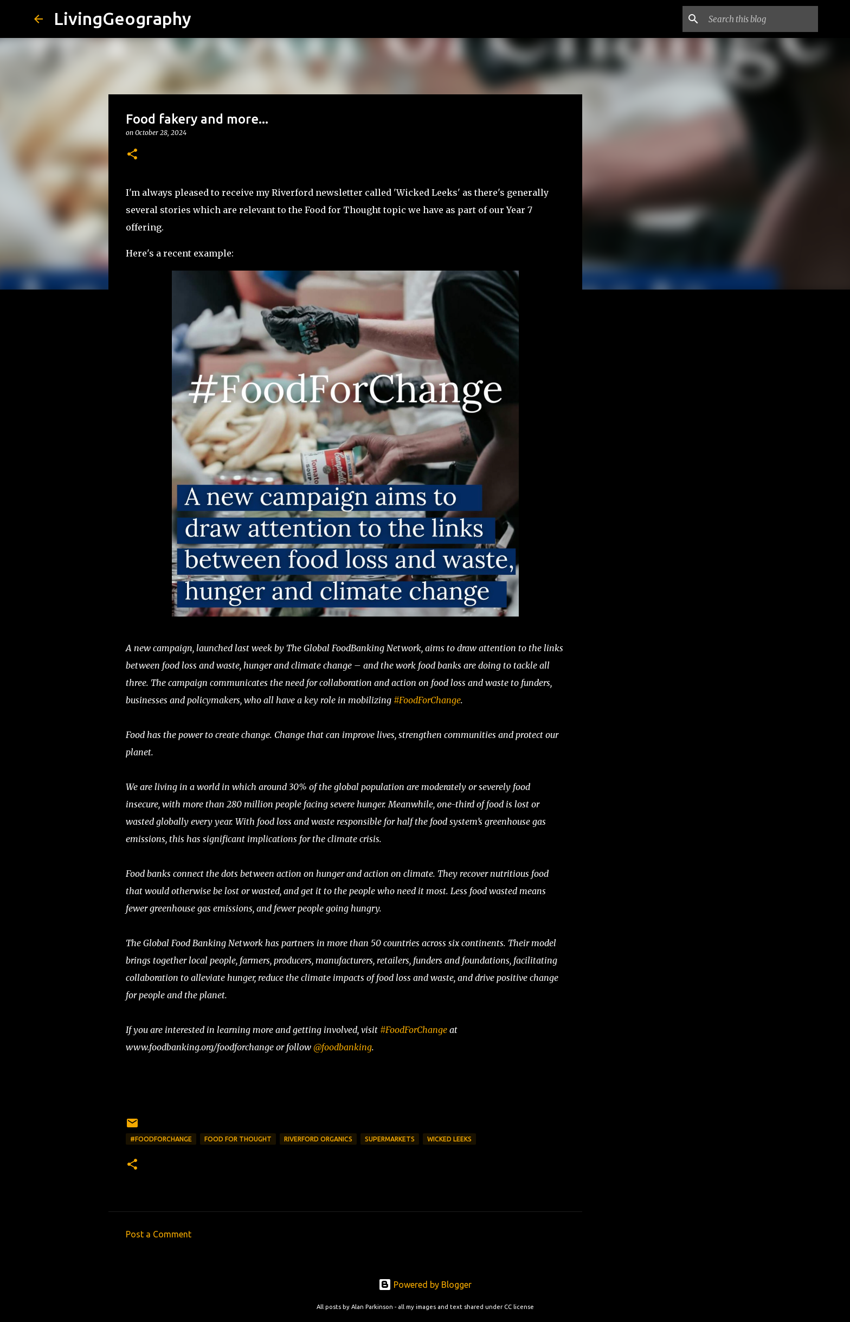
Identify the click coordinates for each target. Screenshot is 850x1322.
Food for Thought (238, 1139)
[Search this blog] (761, 19)
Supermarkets (390, 1139)
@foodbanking (342, 1047)
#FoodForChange (427, 700)
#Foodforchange (161, 1139)
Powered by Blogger (425, 1284)
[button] (132, 154)
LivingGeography (122, 18)
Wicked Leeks (449, 1139)
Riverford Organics (318, 1139)
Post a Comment (158, 1234)
